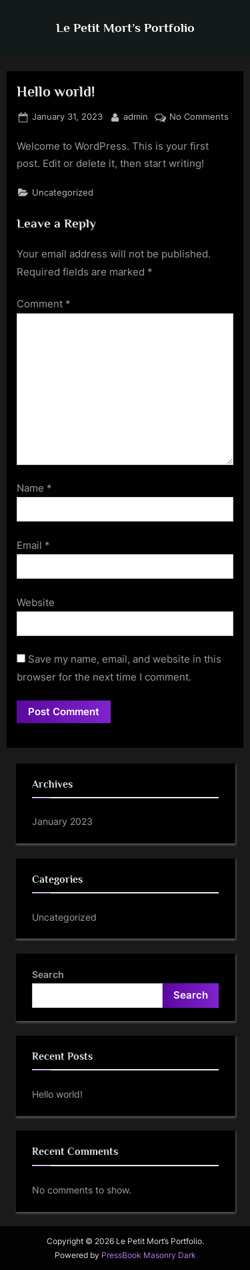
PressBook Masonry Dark (148, 1255)
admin (135, 116)
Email (33, 545)
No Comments (199, 117)
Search (48, 974)
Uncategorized (62, 193)
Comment (44, 303)
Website (36, 602)
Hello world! (57, 1094)
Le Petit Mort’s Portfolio (125, 27)
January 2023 (62, 821)
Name (34, 488)
